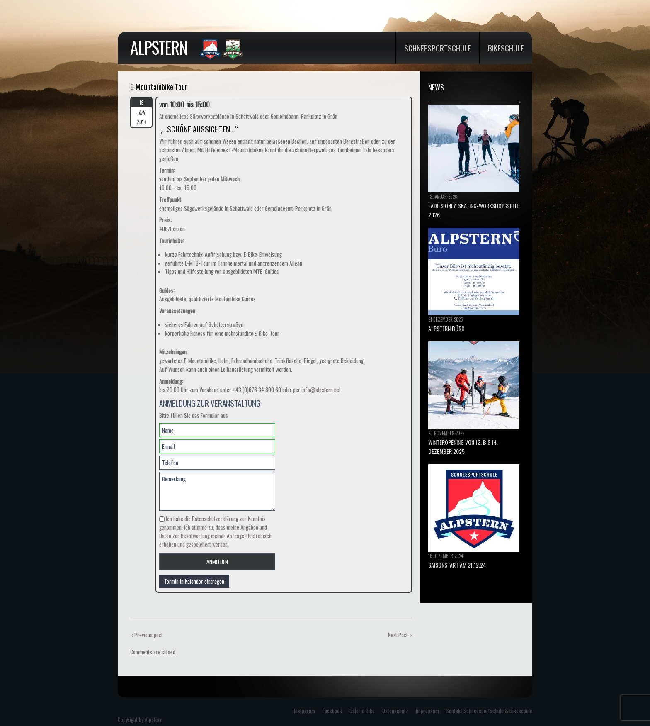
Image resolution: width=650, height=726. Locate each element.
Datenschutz (395, 711)
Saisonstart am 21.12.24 (457, 564)
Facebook (332, 711)
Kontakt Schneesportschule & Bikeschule (489, 711)
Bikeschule (506, 48)
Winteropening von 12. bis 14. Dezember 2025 (463, 447)
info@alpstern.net (321, 389)
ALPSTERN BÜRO (446, 328)
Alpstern (158, 47)
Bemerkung (217, 491)
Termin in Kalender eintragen (194, 581)
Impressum (427, 711)
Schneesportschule (437, 48)
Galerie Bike (362, 711)
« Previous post (146, 635)
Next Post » (400, 635)
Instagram (304, 711)
